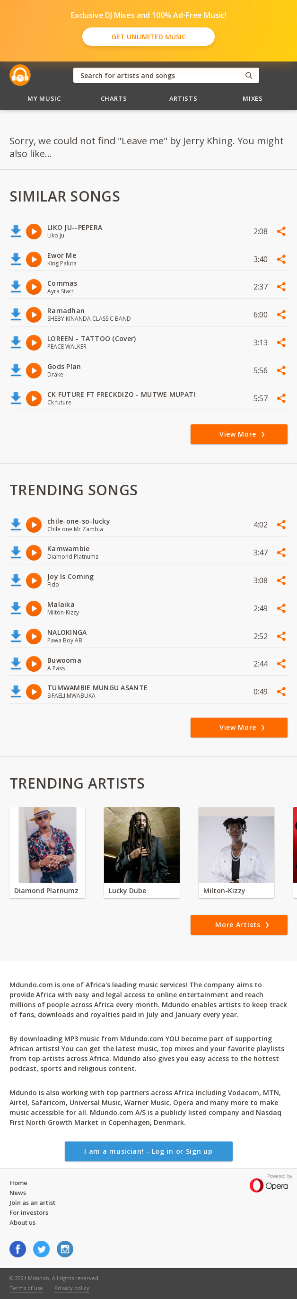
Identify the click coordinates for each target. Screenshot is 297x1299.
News (17, 1192)
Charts (114, 98)
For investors (28, 1212)
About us (22, 1222)
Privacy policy (71, 1287)
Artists (183, 98)
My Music (44, 98)
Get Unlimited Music (149, 36)
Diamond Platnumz (46, 890)
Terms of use (26, 1287)
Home (18, 1182)
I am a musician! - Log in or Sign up (148, 1151)
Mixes (252, 98)
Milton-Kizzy (224, 890)
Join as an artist (32, 1202)
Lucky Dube (127, 890)
